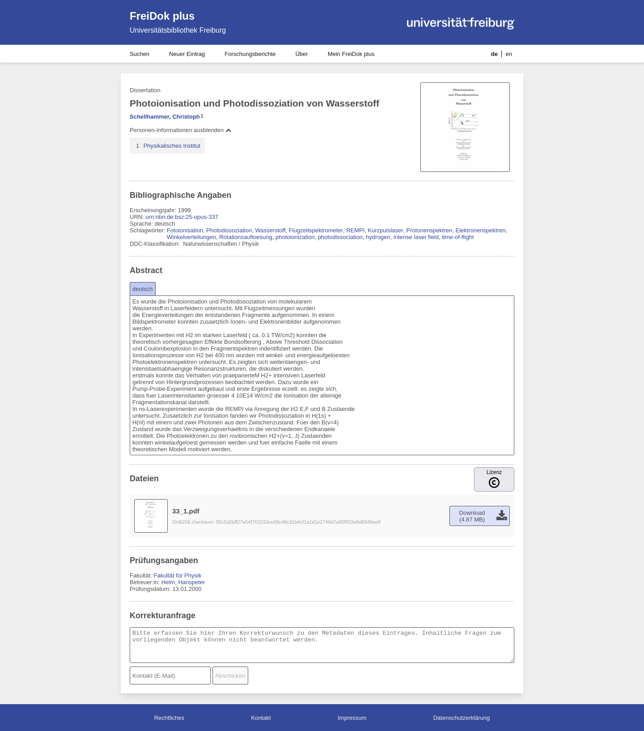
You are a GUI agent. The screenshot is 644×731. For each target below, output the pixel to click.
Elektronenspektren (480, 230)
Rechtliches (169, 717)
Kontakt (261, 717)
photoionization (294, 237)
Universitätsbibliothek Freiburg (178, 30)
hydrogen (378, 237)
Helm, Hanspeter (183, 582)
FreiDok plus (162, 16)
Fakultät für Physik (177, 575)
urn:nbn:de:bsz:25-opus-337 (181, 217)
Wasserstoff (270, 230)
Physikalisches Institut (172, 145)
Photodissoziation (229, 230)
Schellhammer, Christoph (165, 116)
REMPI (355, 230)
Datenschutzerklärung (461, 717)
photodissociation (340, 237)
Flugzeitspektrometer (316, 230)
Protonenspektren (430, 230)
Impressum (352, 717)
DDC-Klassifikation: (156, 243)
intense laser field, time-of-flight (434, 237)
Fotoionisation (185, 230)
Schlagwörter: (148, 230)
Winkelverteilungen (191, 237)
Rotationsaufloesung (245, 237)
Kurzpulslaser (385, 230)
